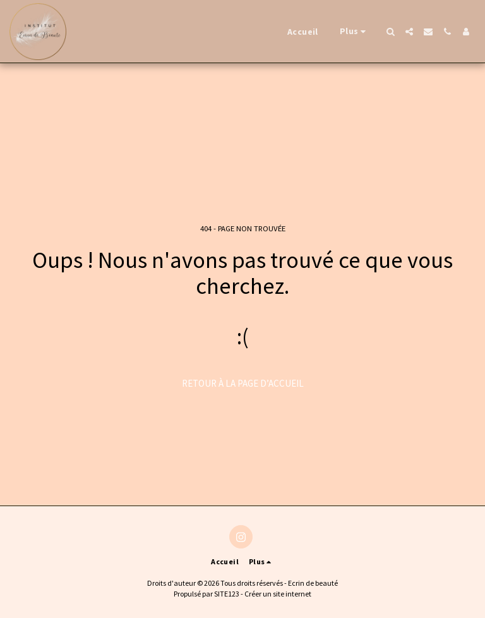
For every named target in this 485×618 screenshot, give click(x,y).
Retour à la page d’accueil (243, 383)
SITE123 (226, 593)
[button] (390, 31)
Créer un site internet (277, 593)
